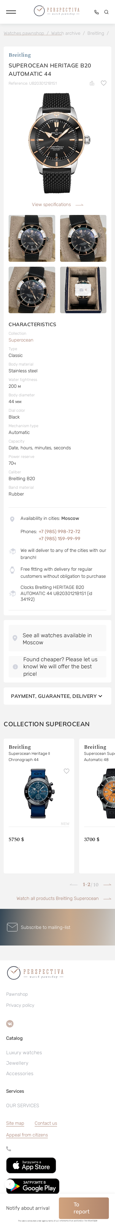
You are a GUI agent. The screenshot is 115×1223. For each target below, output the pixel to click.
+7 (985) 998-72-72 (59, 531)
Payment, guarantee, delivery (57, 696)
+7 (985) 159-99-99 (59, 538)
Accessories (19, 1073)
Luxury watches (24, 1052)
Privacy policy (20, 1005)
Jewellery (17, 1063)
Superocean (21, 340)
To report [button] (82, 1208)
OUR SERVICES (22, 1105)
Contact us (46, 1123)
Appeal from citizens (27, 1135)
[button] (11, 12)
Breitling (20, 55)
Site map (15, 1123)
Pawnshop (17, 994)
